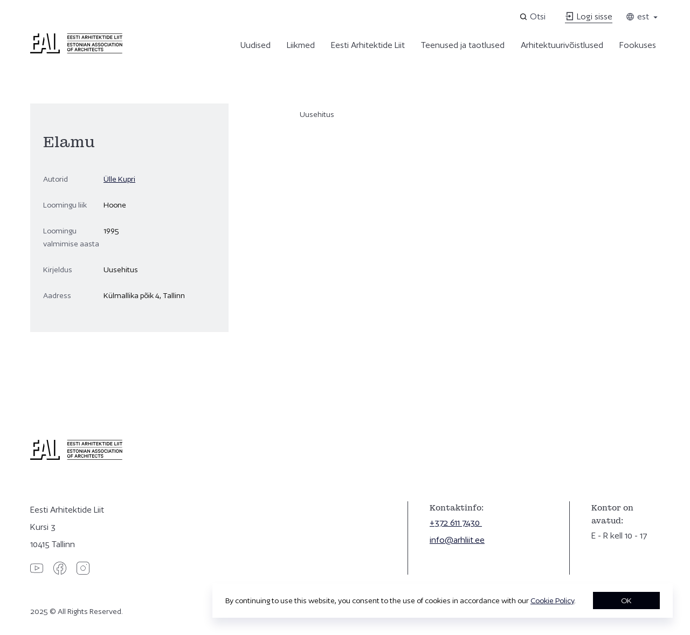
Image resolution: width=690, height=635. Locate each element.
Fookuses (637, 45)
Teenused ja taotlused (463, 45)
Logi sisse (588, 16)
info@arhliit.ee (457, 540)
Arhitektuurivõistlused (562, 45)
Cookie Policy (552, 600)
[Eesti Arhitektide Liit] (76, 50)
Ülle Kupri (119, 179)
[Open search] (533, 16)
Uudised (255, 45)
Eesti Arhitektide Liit (368, 45)
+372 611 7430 (456, 522)
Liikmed (301, 45)
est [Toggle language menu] (642, 16)
